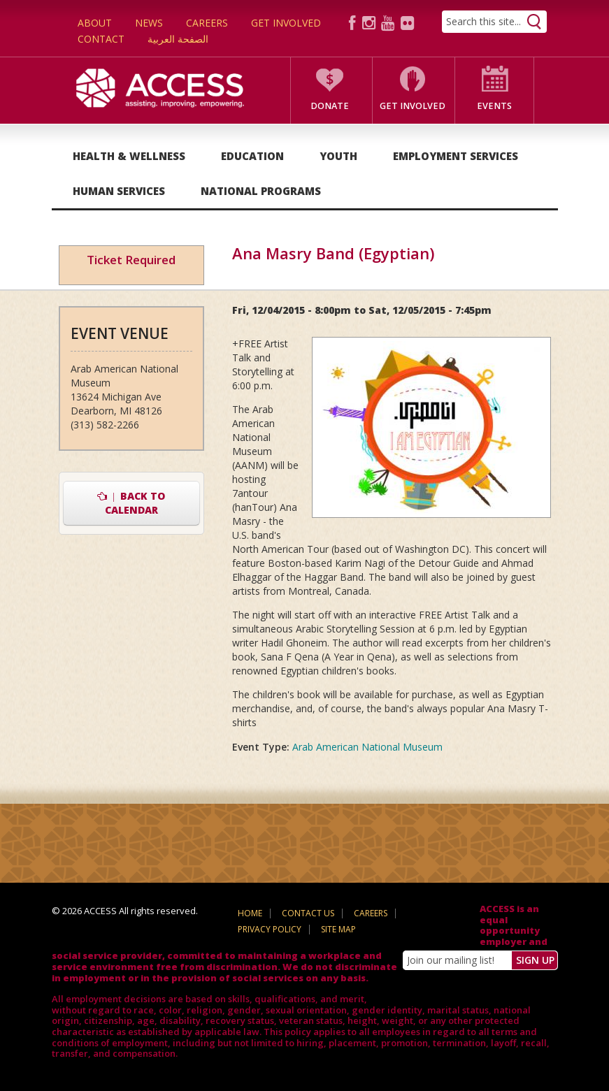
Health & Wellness (129, 156)
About (95, 22)
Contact (101, 38)
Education (252, 156)
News (149, 22)
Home (250, 913)
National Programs (261, 191)
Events (494, 106)
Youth (338, 156)
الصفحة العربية (178, 38)
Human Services (119, 191)
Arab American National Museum (367, 746)
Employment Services (455, 156)
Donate (329, 106)
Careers (207, 22)
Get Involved (286, 22)
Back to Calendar (131, 502)
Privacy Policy (269, 929)
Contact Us (308, 913)
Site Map (338, 929)
